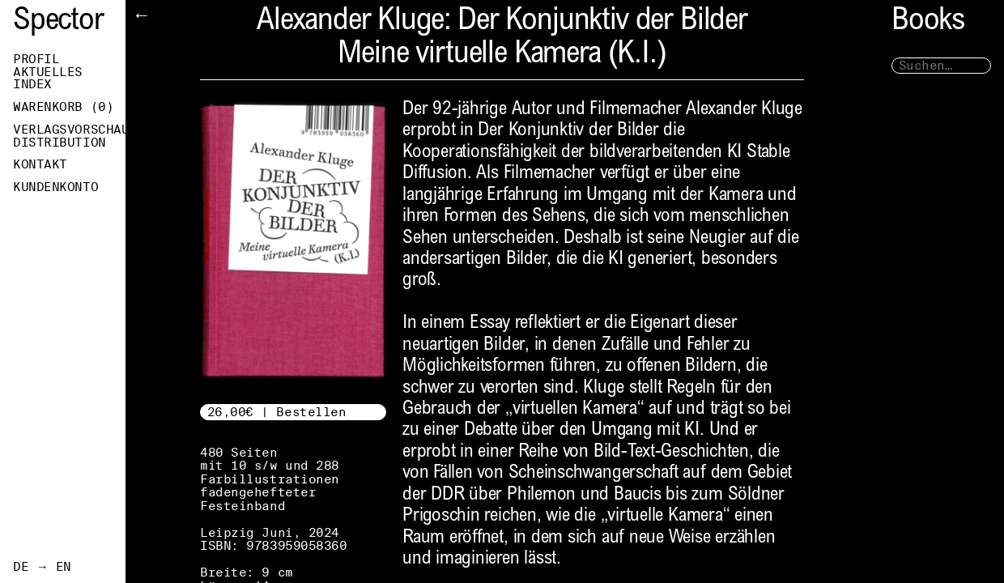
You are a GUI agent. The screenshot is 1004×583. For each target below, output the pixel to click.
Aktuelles (48, 72)
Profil (36, 59)
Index (32, 84)
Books (927, 22)
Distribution (59, 142)
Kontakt (40, 164)
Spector (58, 22)
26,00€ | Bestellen (277, 412)
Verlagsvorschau (69, 129)
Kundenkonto (55, 187)
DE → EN (42, 566)
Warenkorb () (63, 106)
